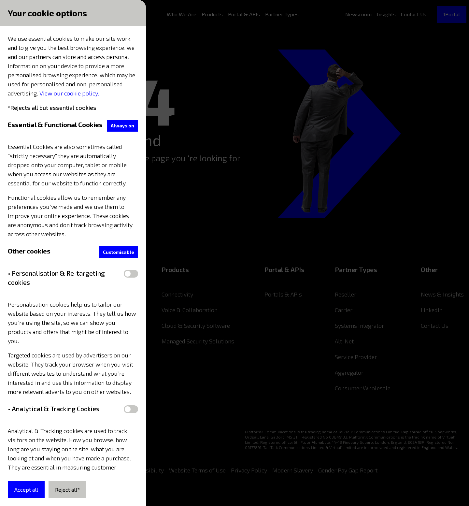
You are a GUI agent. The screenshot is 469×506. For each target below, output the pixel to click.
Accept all (26, 489)
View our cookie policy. (69, 93)
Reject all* (67, 489)
